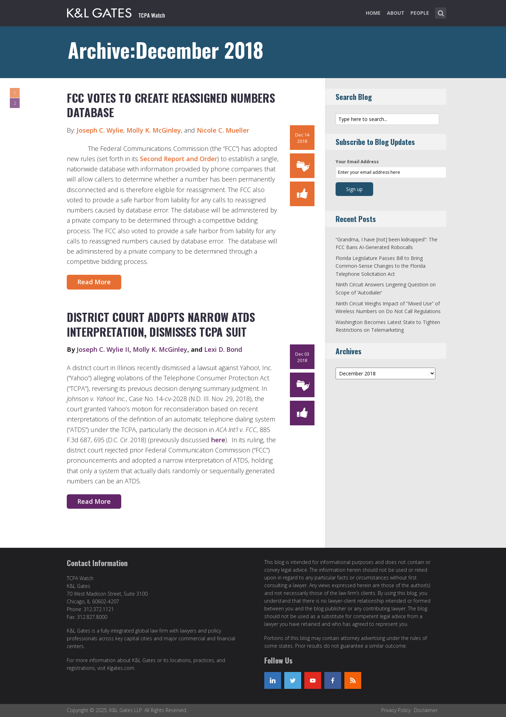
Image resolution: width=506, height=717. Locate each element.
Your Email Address (357, 162)
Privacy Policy (395, 710)
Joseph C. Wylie (100, 130)
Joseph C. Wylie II (103, 349)
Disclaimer (425, 710)
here (218, 440)
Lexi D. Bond (223, 349)
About (395, 12)
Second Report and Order (178, 158)
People (419, 12)
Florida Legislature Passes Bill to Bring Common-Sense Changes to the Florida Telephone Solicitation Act (381, 266)
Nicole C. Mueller (223, 130)
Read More (94, 282)
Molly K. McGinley (153, 130)
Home (373, 12)
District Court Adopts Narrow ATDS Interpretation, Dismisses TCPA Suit (161, 324)
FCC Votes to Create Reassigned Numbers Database (171, 105)
